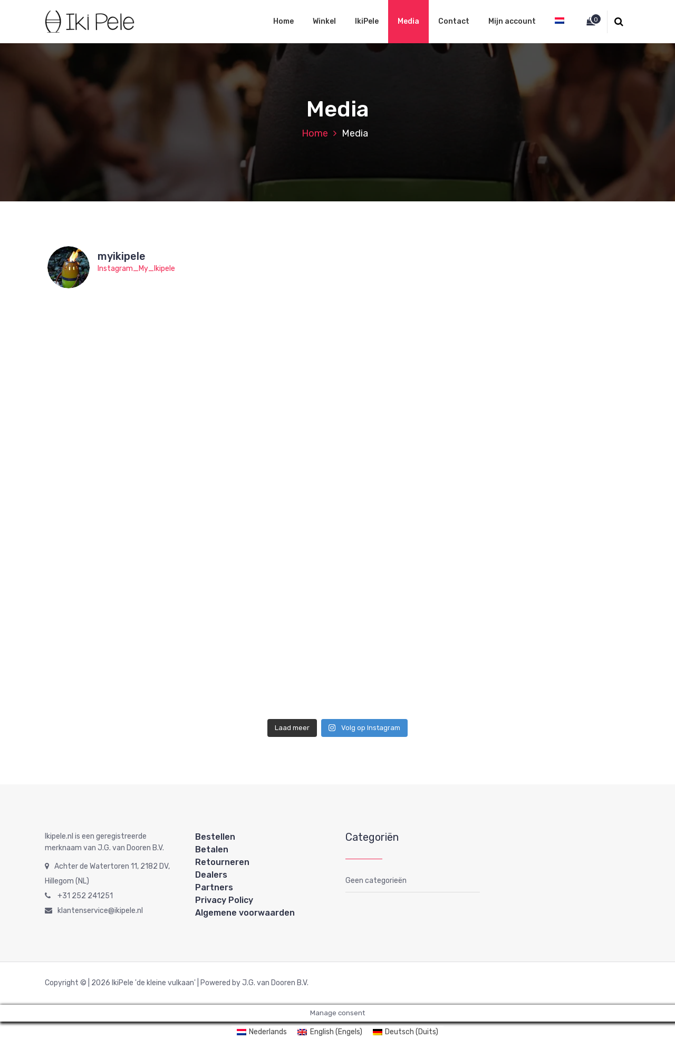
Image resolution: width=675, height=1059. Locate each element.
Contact (453, 21)
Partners (214, 887)
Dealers (211, 875)
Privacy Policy (224, 900)
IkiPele (367, 21)
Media (408, 21)
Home (283, 21)
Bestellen (215, 837)
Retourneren (222, 862)
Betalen (211, 849)
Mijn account (512, 21)
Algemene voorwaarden (245, 913)
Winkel (324, 21)
